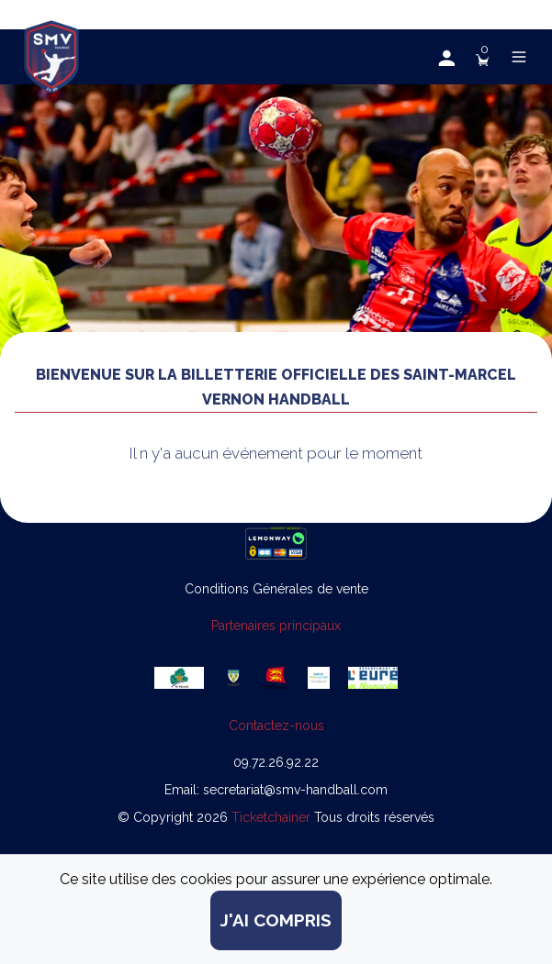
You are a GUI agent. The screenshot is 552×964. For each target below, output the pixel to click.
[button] (445, 57)
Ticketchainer (272, 817)
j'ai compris (276, 920)
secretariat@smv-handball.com (295, 789)
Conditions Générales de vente (276, 589)
